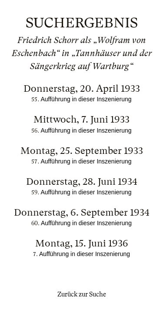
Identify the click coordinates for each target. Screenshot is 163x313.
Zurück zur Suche (81, 294)
